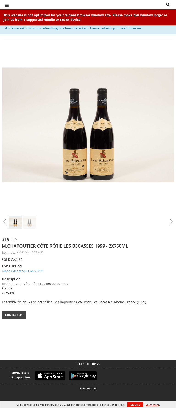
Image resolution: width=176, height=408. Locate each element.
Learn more (152, 404)
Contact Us (13, 315)
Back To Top (88, 364)
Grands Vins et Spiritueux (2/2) (22, 271)
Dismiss (135, 404)
